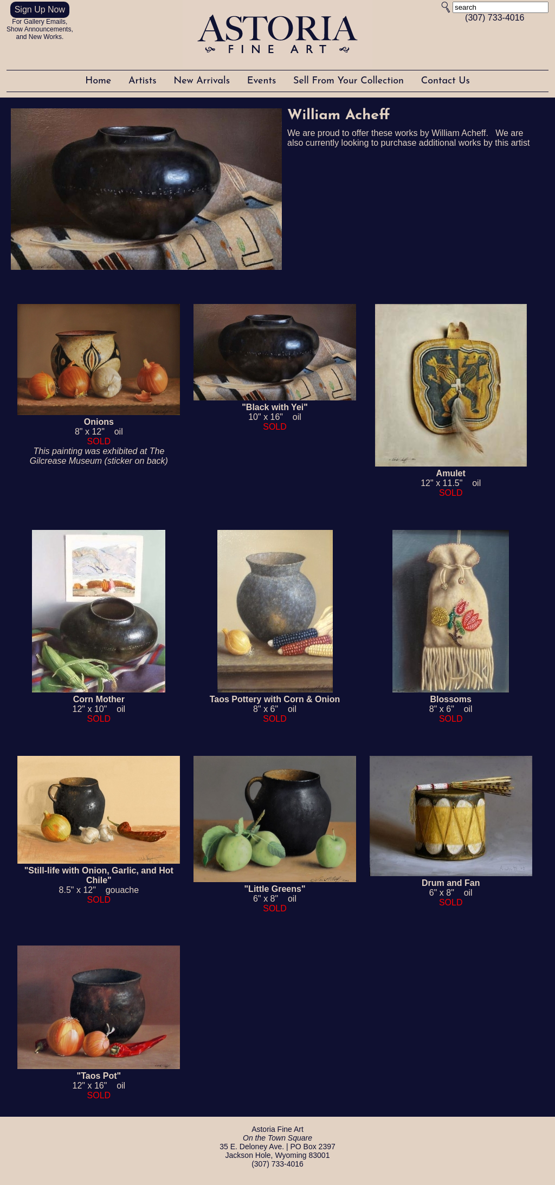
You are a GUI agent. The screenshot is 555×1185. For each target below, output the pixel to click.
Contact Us (445, 81)
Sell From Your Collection (350, 81)
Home (99, 81)
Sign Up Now (40, 9)
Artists (143, 81)
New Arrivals (203, 81)
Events (263, 81)
